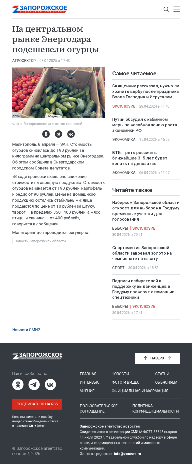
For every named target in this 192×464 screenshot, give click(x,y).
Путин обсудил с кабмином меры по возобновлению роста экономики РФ (144, 125)
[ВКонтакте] (71, 134)
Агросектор (24, 60)
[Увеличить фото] (58, 92)
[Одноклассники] (46, 134)
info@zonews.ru (127, 454)
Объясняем (166, 382)
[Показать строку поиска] (166, 9)
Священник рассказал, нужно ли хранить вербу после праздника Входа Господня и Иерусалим (145, 91)
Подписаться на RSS (37, 404)
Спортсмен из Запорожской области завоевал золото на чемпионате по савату (142, 253)
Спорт (118, 268)
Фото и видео (126, 382)
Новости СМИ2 (26, 329)
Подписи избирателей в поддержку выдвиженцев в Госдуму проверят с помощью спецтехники (143, 289)
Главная (88, 374)
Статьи (162, 374)
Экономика (124, 139)
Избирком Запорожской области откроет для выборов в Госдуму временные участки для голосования (146, 211)
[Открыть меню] (176, 9)
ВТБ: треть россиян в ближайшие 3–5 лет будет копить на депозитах (140, 158)
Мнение (87, 391)
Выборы (120, 228)
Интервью (90, 382)
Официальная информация (140, 391)
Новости (120, 374)
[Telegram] (58, 134)
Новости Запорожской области (40, 241)
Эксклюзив (124, 106)
